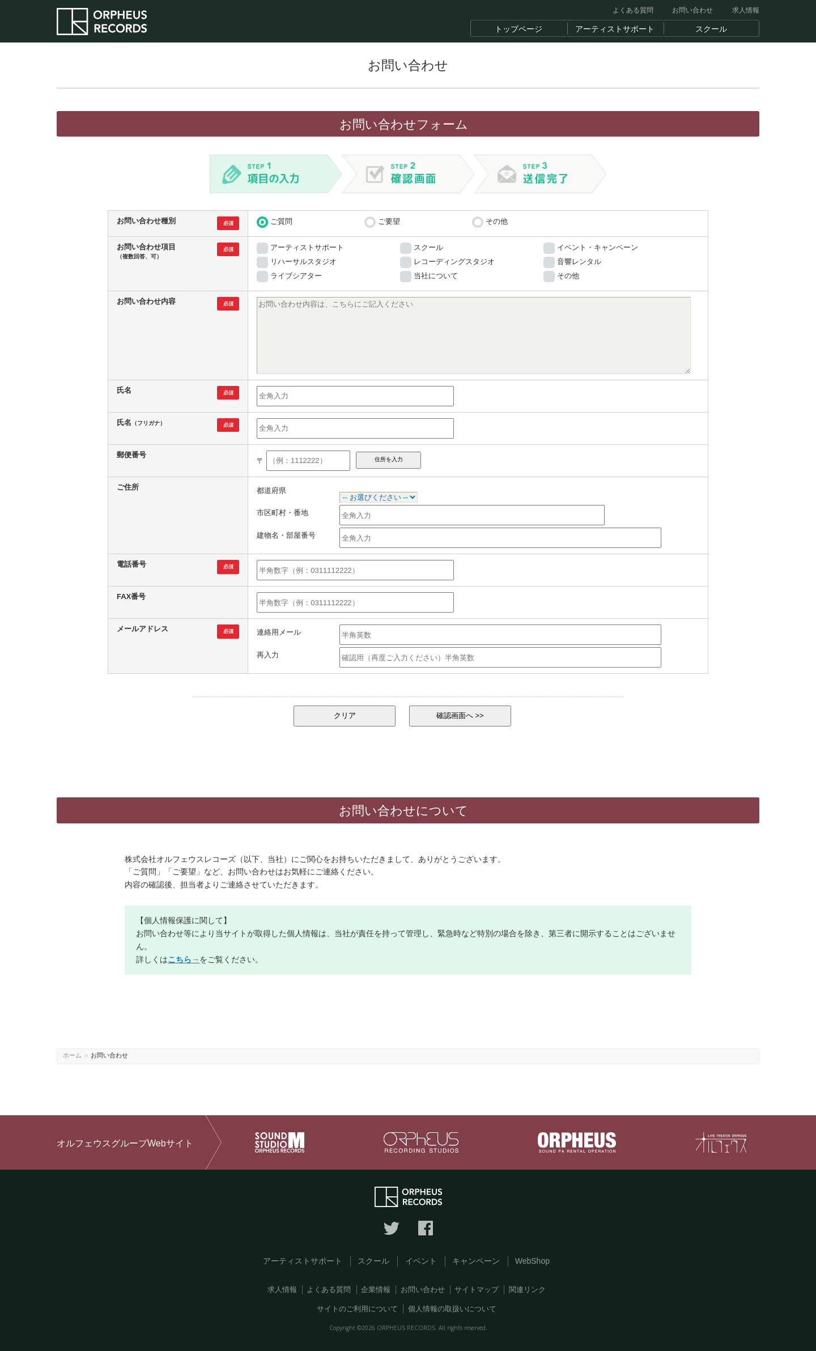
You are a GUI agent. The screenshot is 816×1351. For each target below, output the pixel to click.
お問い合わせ (692, 10)
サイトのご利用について (357, 1309)
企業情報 (375, 1289)
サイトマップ (476, 1289)
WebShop (532, 1260)
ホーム (72, 1055)
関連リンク (527, 1289)
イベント (421, 1260)
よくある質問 (633, 10)
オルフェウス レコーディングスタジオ (421, 1142)
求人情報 (745, 10)
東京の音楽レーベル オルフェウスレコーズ (102, 22)
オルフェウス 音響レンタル (577, 1142)
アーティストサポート (302, 1260)
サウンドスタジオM (279, 1142)
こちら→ (183, 959)
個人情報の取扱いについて (452, 1309)
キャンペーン (476, 1260)
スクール (373, 1260)
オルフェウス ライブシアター (720, 1142)
